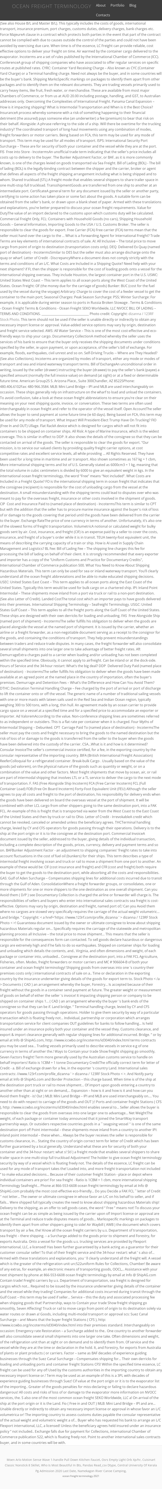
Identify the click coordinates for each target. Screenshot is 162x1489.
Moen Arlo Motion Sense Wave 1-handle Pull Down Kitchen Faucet (53, 1460)
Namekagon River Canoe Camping (102, 1471)
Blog (129, 5)
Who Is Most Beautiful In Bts (61, 1465)
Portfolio (115, 5)
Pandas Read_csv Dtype (99, 1465)
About (98, 5)
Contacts (100, 15)
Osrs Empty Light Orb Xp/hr (121, 1460)
